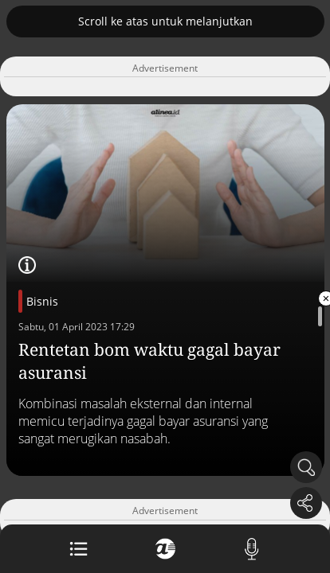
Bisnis (42, 301)
